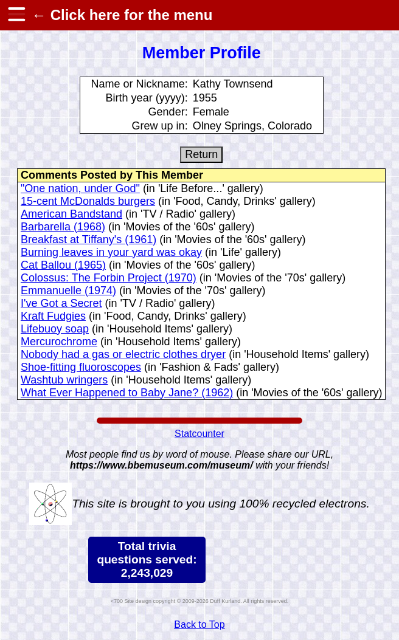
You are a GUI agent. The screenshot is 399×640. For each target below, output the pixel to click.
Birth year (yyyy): (147, 98)
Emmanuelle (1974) (68, 290)
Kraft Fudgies (53, 316)
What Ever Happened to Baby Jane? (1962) (127, 393)
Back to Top (199, 624)
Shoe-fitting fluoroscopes (81, 367)
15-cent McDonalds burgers (88, 201)
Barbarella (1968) (63, 227)
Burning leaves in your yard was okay (111, 252)
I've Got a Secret (61, 303)
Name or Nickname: (139, 84)
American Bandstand (71, 214)
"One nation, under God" (80, 188)
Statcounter (199, 433)
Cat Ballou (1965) (63, 265)
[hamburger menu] (16, 15)
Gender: (168, 112)
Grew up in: (160, 126)
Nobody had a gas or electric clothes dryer (123, 354)
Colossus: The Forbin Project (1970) (108, 278)
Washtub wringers (64, 380)
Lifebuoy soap (55, 329)
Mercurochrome (59, 341)
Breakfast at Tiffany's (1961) (88, 239)
